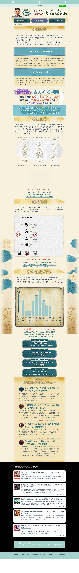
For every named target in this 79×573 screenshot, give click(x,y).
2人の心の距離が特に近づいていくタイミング (40, 336)
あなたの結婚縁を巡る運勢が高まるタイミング (39, 334)
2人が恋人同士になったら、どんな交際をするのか (39, 266)
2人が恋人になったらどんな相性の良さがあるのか (39, 262)
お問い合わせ (50, 554)
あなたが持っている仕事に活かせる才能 (39, 196)
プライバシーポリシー (25, 554)
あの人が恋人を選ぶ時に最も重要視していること (39, 264)
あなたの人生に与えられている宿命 (39, 192)
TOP (15, 24)
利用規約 (16, 554)
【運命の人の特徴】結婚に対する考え (39, 194)
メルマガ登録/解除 (61, 554)
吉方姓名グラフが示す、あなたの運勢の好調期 (39, 332)
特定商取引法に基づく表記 (39, 554)
